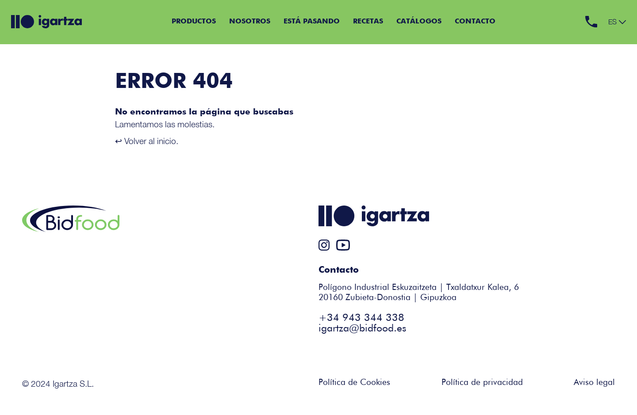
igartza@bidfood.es (362, 329)
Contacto (475, 21)
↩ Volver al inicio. (146, 141)
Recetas (368, 21)
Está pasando (312, 21)
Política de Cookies (354, 382)
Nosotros (249, 21)
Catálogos (418, 21)
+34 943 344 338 (361, 318)
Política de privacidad (482, 382)
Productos (194, 21)
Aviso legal (594, 382)
